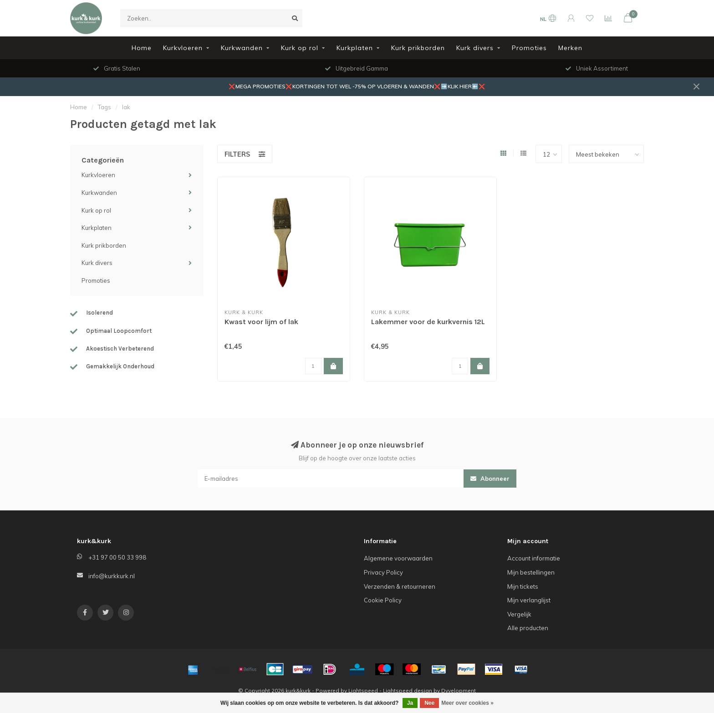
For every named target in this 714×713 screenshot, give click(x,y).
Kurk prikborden (418, 48)
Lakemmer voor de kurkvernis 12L (428, 321)
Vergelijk (519, 614)
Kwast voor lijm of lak (261, 321)
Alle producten (527, 628)
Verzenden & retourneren (399, 586)
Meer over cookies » (467, 703)
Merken (570, 48)
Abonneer (490, 478)
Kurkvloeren (183, 48)
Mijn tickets (522, 586)
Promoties (529, 48)
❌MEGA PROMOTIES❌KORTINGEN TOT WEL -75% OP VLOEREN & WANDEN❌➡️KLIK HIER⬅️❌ (357, 86)
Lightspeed (363, 690)
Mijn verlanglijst (529, 600)
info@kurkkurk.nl (111, 576)
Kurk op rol (299, 48)
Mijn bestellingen (531, 572)
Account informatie (533, 558)
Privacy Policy (383, 572)
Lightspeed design (407, 690)
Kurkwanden (242, 48)
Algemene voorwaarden (398, 558)
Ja (410, 703)
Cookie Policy (383, 600)
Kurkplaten (355, 48)
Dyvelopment (458, 690)
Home (142, 48)
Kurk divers (475, 48)
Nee (429, 703)
